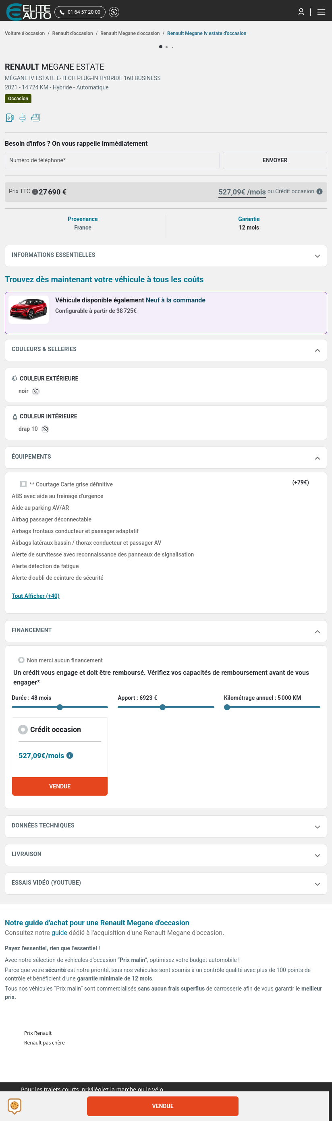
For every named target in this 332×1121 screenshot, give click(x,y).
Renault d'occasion (74, 33)
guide (59, 933)
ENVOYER (275, 160)
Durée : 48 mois (31, 698)
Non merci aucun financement (65, 660)
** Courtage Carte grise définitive (71, 484)
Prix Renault (38, 1033)
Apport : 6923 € (137, 698)
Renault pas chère (44, 1042)
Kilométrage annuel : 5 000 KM (262, 698)
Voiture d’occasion (27, 33)
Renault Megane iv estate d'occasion (206, 33)
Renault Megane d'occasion (131, 33)
